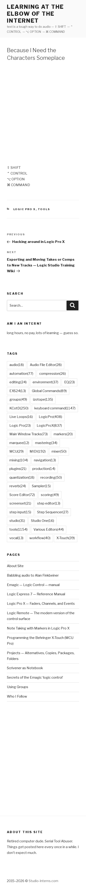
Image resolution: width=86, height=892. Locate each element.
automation (21, 374)
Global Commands (49, 391)
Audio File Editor (46, 365)
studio (17, 521)
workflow (39, 538)
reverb (17, 486)
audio (16, 365)
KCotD (18, 408)
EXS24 (17, 391)
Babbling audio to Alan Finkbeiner (33, 575)
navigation (45, 460)
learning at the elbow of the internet (35, 13)
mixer (59, 451)
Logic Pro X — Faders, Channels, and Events (41, 604)
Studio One (42, 521)
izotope (43, 399)
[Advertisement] (43, 112)
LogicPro (50, 417)
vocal (16, 538)
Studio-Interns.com (43, 881)
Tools (44, 209)
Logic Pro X (24, 209)
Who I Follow (17, 696)
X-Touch (65, 538)
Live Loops (21, 417)
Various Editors (48, 529)
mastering (46, 443)
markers (63, 434)
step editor (48, 503)
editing (18, 382)
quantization (21, 477)
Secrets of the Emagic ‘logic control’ (35, 677)
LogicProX (49, 425)
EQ (69, 382)
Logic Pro (20, 425)
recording (51, 477)
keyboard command (54, 408)
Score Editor (22, 495)
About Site (15, 566)
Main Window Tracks (28, 434)
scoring (50, 495)
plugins (17, 469)
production (43, 469)
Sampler (41, 486)
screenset (20, 503)
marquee (19, 443)
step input (20, 512)
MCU (16, 451)
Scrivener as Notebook (25, 668)
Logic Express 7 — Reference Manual (36, 594)
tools (18, 529)
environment (45, 382)
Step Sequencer (52, 512)
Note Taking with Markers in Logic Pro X (38, 628)
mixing (18, 460)
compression (52, 374)
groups (18, 399)
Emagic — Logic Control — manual (33, 585)
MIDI (38, 451)
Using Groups (17, 687)
